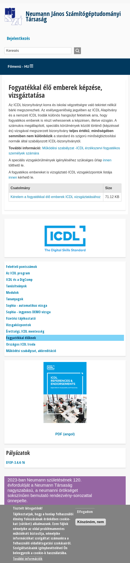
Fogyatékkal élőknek (21, 337)
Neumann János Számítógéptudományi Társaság (73, 16)
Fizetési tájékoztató (21, 318)
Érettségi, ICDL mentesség (25, 331)
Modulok (12, 292)
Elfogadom (85, 511)
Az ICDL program (18, 273)
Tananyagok (14, 299)
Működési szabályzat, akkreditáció (31, 350)
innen (107, 160)
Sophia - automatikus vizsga (26, 305)
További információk (27, 558)
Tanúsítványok (16, 286)
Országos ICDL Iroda (20, 344)
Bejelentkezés (18, 38)
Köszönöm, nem (90, 522)
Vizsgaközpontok (18, 324)
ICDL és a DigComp (19, 279)
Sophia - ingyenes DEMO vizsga (28, 312)
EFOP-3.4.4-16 (15, 462)
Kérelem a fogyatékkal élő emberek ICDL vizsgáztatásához (56, 197)
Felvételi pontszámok (21, 266)
